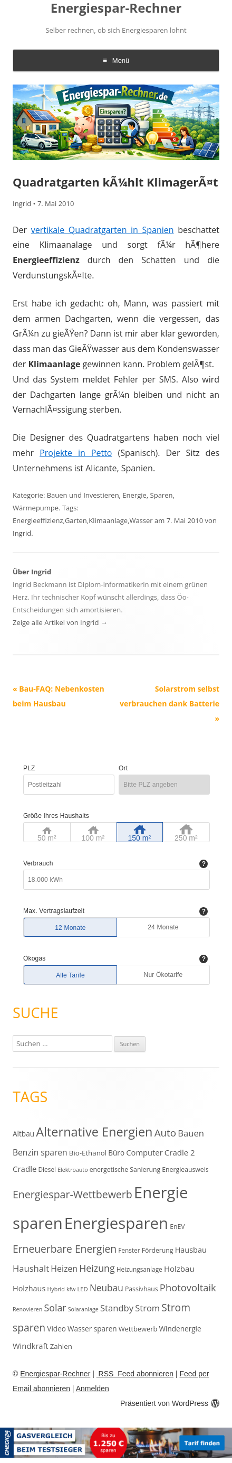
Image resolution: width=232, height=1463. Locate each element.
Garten (76, 520)
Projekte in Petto (76, 453)
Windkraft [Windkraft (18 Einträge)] (31, 1345)
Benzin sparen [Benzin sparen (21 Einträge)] (40, 1152)
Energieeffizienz (38, 520)
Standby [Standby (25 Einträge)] (116, 1308)
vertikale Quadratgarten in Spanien (102, 230)
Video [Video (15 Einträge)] (56, 1329)
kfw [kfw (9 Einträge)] (70, 1289)
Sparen (161, 495)
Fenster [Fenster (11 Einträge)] (129, 1250)
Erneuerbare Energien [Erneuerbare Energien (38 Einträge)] (65, 1249)
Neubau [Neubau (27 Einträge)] (106, 1288)
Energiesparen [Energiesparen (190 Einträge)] (116, 1223)
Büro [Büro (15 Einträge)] (116, 1153)
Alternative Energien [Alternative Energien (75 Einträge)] (94, 1131)
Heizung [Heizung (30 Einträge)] (96, 1268)
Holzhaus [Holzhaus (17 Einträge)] (29, 1288)
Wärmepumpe (36, 507)
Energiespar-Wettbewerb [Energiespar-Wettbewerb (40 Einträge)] (72, 1194)
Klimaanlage (108, 520)
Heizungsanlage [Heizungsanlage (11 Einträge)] (139, 1269)
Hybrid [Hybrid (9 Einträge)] (55, 1289)
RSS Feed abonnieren (134, 1373)
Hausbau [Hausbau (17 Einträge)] (191, 1250)
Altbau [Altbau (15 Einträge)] (23, 1134)
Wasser (140, 520)
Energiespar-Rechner (116, 8)
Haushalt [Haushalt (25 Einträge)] (31, 1268)
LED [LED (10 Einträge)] (82, 1289)
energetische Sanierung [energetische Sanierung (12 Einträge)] (125, 1169)
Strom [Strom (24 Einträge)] (147, 1308)
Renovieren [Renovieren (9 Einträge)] (27, 1309)
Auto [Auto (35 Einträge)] (165, 1133)
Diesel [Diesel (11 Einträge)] (47, 1169)
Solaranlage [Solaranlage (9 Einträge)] (83, 1309)
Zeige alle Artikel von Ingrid (60, 622)
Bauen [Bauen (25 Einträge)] (191, 1133)
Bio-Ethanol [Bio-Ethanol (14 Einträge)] (88, 1153)
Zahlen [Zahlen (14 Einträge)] (61, 1346)
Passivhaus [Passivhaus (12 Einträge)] (141, 1288)
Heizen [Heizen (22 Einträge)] (64, 1268)
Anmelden (92, 1388)
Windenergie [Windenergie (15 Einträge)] (180, 1329)
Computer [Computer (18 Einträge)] (144, 1152)
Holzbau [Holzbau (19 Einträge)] (179, 1268)
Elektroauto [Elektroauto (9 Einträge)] (72, 1169)
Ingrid (22, 203)
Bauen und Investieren (83, 495)
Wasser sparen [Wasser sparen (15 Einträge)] (92, 1329)
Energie (134, 495)
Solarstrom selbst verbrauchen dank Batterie (169, 703)
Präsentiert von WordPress (169, 1403)
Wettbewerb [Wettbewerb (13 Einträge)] (138, 1329)
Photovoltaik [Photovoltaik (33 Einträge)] (188, 1287)
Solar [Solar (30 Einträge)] (55, 1307)
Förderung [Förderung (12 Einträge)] (157, 1250)
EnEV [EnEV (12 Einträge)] (177, 1226)
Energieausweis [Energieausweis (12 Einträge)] (185, 1169)
